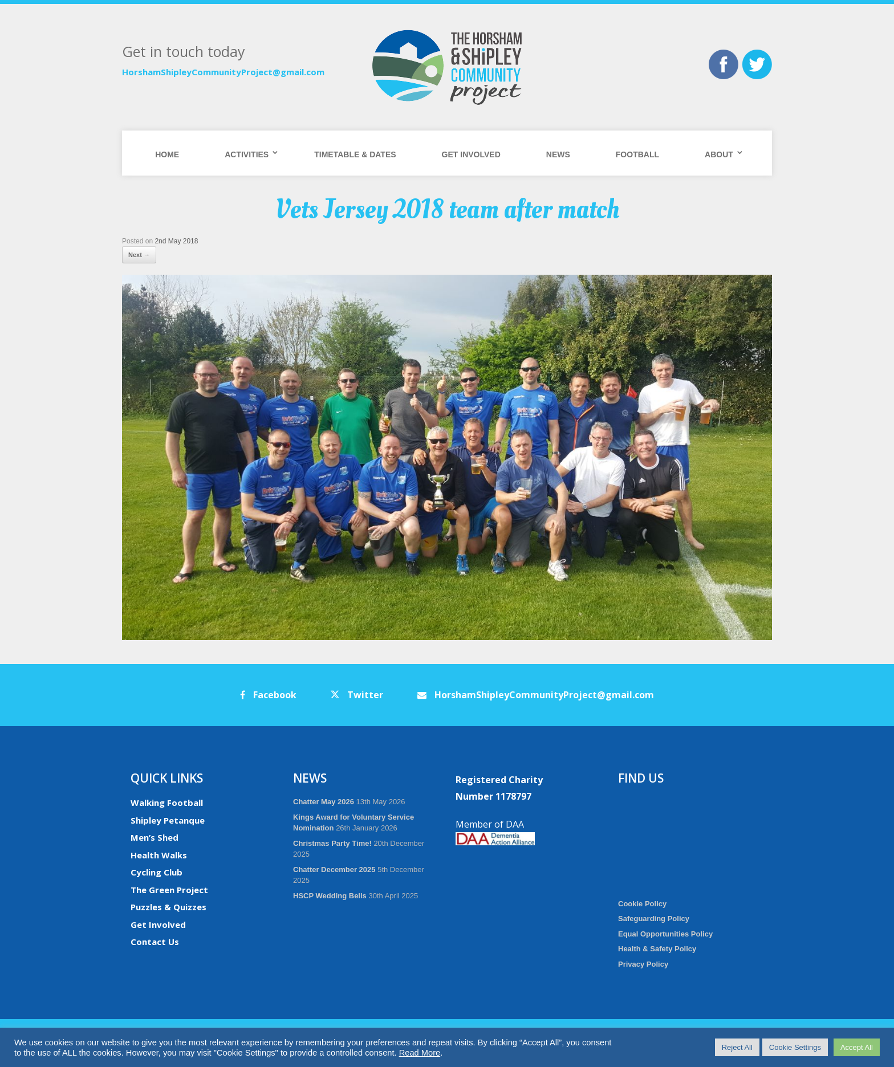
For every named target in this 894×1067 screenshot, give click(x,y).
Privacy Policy (643, 964)
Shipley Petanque (168, 820)
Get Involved (471, 154)
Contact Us (155, 941)
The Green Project (169, 889)
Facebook (268, 695)
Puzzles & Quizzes (168, 907)
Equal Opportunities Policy (665, 934)
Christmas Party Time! (332, 843)
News (558, 154)
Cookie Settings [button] (795, 1047)
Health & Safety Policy (657, 948)
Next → (139, 254)
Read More (420, 1052)
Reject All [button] (737, 1047)
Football (637, 154)
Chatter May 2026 (323, 801)
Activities (247, 154)
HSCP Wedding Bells (330, 895)
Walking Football (167, 802)
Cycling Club (156, 872)
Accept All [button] (856, 1047)
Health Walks (159, 855)
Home (167, 154)
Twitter (357, 695)
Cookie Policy (642, 903)
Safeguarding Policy (653, 918)
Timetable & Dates (355, 154)
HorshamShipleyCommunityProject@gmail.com (223, 72)
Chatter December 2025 (334, 869)
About (719, 154)
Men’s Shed (154, 837)
